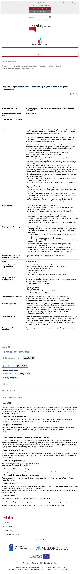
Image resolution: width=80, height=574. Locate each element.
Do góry (40, 540)
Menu (40, 54)
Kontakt (6, 523)
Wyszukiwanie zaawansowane (40, 20)
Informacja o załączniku (10, 362)
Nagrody (58, 66)
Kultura (50, 66)
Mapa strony (8, 527)
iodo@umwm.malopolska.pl (11, 432)
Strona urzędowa (10, 531)
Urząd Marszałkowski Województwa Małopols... (29, 66)
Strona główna (6, 66)
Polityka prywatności (40, 11)
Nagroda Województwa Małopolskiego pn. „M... (18, 68)
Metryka (5, 384)
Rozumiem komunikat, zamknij (40, 8)
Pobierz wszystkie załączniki (16, 352)
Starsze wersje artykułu (11, 397)
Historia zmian (7, 390)
